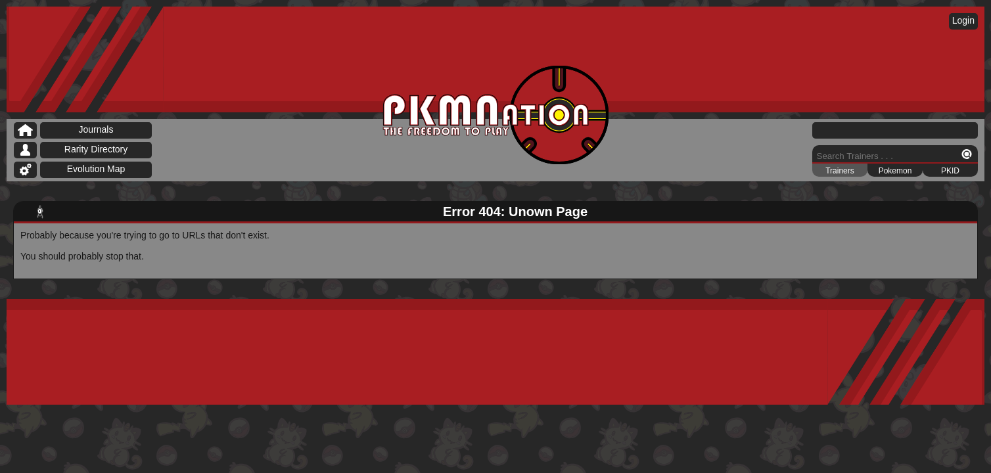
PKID (950, 170)
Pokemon (895, 170)
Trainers (839, 170)
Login (963, 20)
